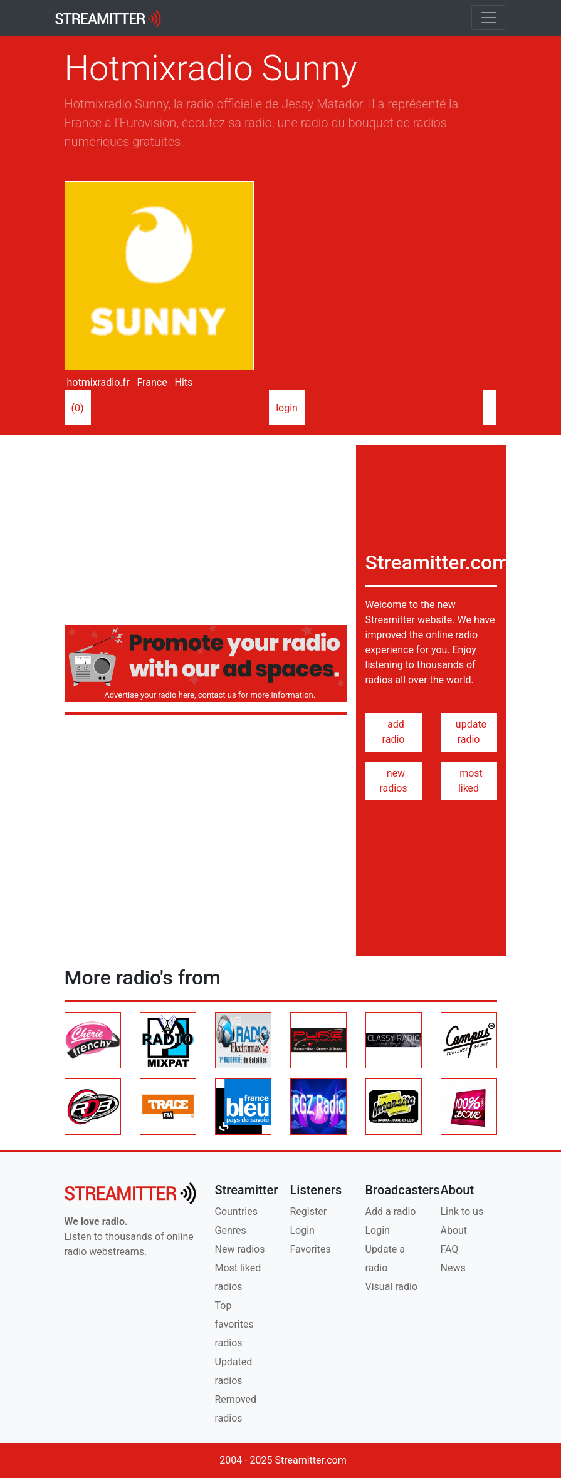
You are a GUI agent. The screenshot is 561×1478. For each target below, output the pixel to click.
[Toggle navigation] (488, 17)
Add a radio (390, 1211)
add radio (393, 731)
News (453, 1268)
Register (308, 1211)
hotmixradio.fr (97, 382)
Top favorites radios (234, 1324)
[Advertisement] (206, 532)
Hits (182, 382)
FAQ (450, 1249)
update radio (468, 731)
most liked (468, 780)
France (151, 382)
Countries (236, 1211)
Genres (230, 1230)
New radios (240, 1249)
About (454, 1230)
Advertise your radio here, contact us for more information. (207, 695)
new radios (393, 780)
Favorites (310, 1249)
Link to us (462, 1211)
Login (302, 1230)
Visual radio (391, 1287)
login (287, 408)
